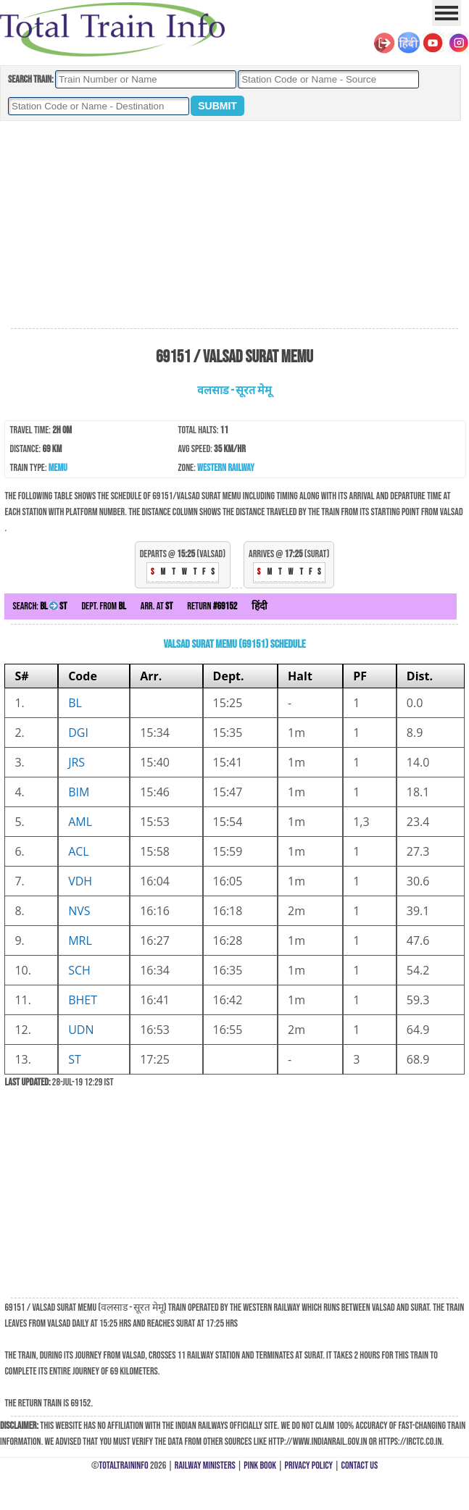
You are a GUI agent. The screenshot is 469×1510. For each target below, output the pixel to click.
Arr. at (157, 606)
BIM (78, 792)
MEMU (58, 468)
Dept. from (103, 606)
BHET (82, 1000)
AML (80, 822)
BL (75, 703)
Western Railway (225, 468)
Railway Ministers (205, 1465)
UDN (81, 1030)
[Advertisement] (234, 225)
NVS (79, 911)
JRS (76, 762)
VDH (80, 881)
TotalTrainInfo (123, 1465)
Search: (39, 606)
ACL (78, 851)
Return (212, 606)
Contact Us (359, 1465)
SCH (79, 970)
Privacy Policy (309, 1465)
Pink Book (260, 1465)
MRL (80, 940)
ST (74, 1059)
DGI (78, 733)
